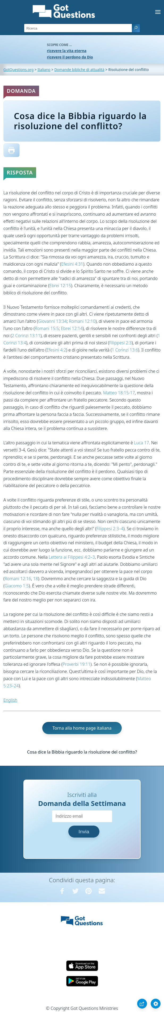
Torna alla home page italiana (81, 728)
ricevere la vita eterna (67, 50)
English (10, 700)
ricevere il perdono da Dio (70, 57)
